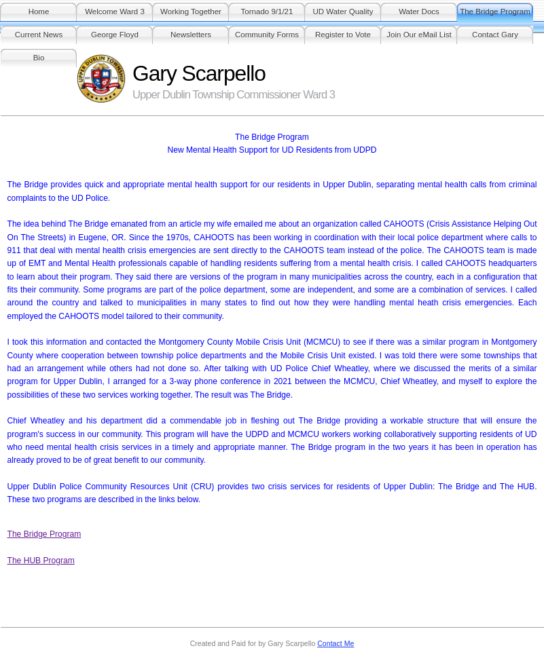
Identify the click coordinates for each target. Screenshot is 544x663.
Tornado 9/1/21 (267, 11)
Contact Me (335, 643)
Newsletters (190, 35)
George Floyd (115, 35)
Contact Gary (495, 35)
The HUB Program (41, 560)
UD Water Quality (342, 11)
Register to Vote (343, 35)
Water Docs (419, 11)
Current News (38, 35)
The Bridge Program (495, 11)
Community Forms (267, 35)
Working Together (190, 11)
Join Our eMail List (418, 35)
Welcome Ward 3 (115, 11)
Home (39, 11)
